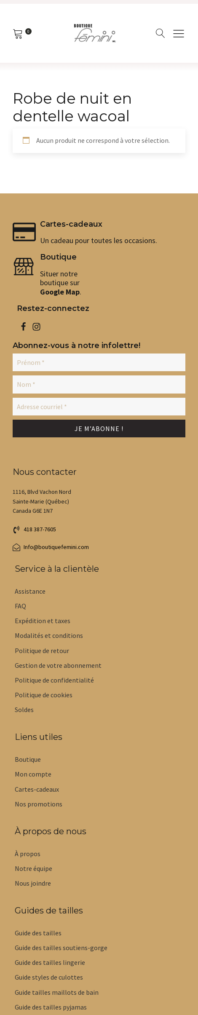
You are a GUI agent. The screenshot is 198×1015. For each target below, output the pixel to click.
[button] (34, 529)
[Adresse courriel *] (99, 406)
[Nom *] (99, 384)
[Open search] (160, 33)
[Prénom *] (99, 362)
